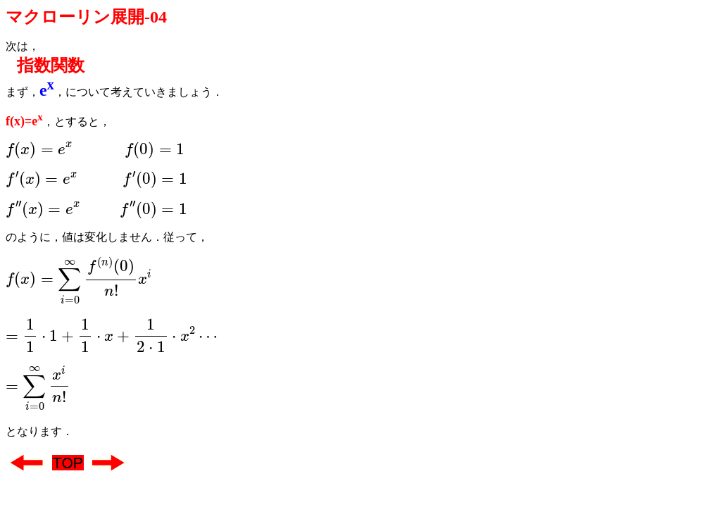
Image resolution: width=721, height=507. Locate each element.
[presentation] (95, 150)
